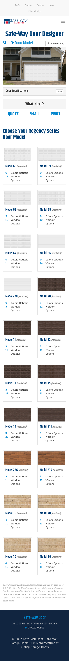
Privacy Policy (34, 11)
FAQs (17, 5)
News (51, 5)
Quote (13, 114)
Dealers (40, 5)
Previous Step (55, 43)
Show (59, 91)
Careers (28, 5)
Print (56, 114)
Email (34, 114)
